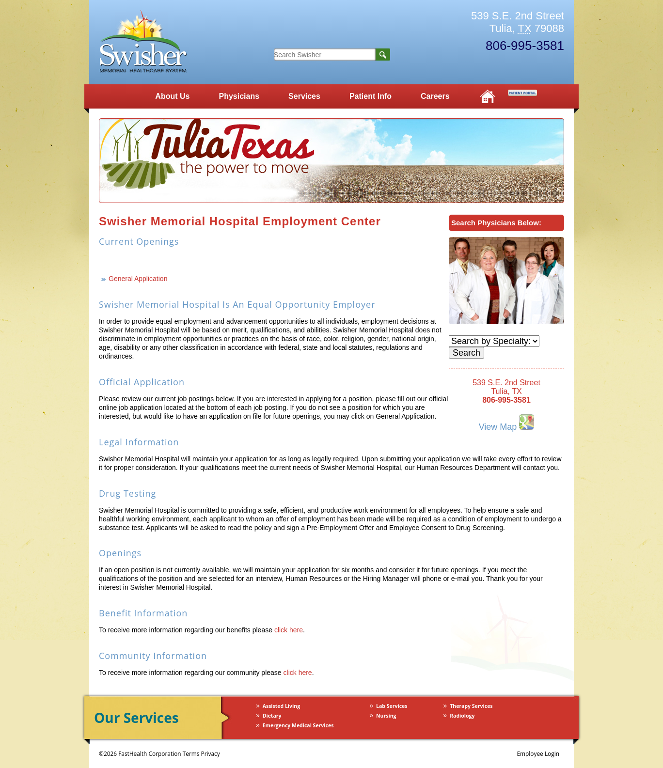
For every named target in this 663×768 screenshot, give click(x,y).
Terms (191, 753)
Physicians (239, 96)
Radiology (462, 715)
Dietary (272, 715)
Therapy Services (471, 706)
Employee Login (538, 753)
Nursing (386, 715)
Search (383, 54)
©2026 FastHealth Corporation (140, 753)
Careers (435, 96)
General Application (138, 278)
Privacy (210, 753)
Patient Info (370, 96)
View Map (507, 422)
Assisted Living (281, 706)
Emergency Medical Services (298, 725)
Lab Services (391, 706)
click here (288, 630)
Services (304, 96)
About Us (172, 96)
